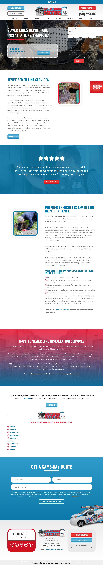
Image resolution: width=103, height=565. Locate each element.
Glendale (13, 446)
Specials (58, 18)
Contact (90, 18)
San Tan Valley (15, 435)
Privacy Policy (83, 57)
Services (47, 18)
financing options (67, 374)
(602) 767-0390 (87, 14)
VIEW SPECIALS (16, 8)
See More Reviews (51, 182)
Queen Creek (15, 432)
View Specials (44, 53)
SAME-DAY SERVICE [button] (16, 13)
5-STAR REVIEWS (81, 546)
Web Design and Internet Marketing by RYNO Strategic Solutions (51, 563)
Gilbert (12, 426)
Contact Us (13, 136)
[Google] (16, 544)
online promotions (63, 310)
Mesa (12, 441)
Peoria (12, 449)
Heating (26, 18)
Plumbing (36, 18)
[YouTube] (21, 544)
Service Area (70, 18)
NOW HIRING (51, 2)
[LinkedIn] (26, 544)
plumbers (27, 398)
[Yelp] (30, 544)
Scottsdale (14, 444)
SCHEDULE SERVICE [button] (87, 8)
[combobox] (82, 37)
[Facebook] (12, 544)
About (80, 18)
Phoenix (13, 429)
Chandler (13, 438)
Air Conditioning (13, 18)
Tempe (47, 549)
